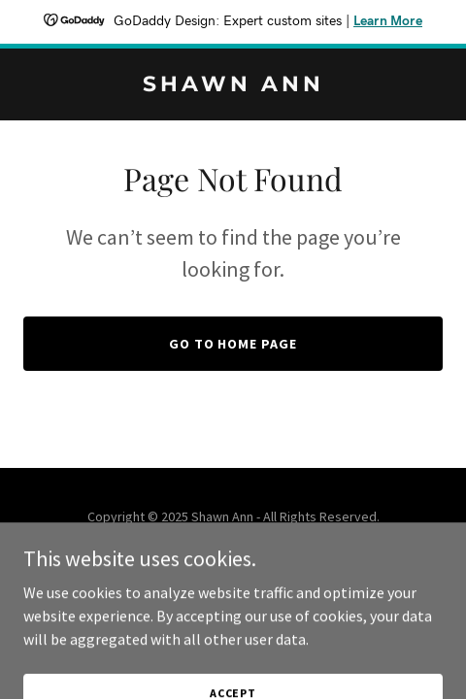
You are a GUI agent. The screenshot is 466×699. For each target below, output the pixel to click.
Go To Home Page (233, 343)
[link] (233, 85)
